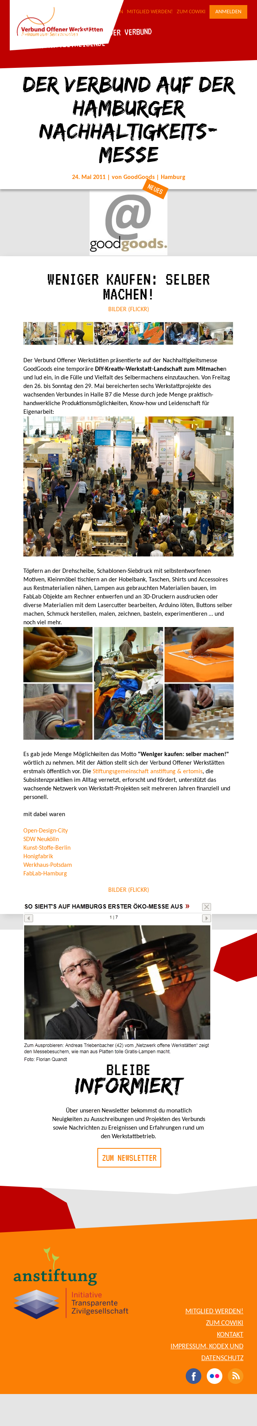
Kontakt (230, 1335)
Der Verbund (130, 31)
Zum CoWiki (191, 12)
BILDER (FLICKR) (128, 309)
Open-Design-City (45, 831)
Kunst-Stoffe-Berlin (46, 848)
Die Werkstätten (68, 34)
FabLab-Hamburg (45, 874)
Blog (19, 35)
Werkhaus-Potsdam (47, 865)
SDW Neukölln (41, 839)
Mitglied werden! (150, 12)
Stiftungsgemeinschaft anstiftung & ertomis (146, 772)
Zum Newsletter (129, 1158)
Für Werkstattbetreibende (59, 44)
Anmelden (228, 12)
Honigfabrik (38, 857)
